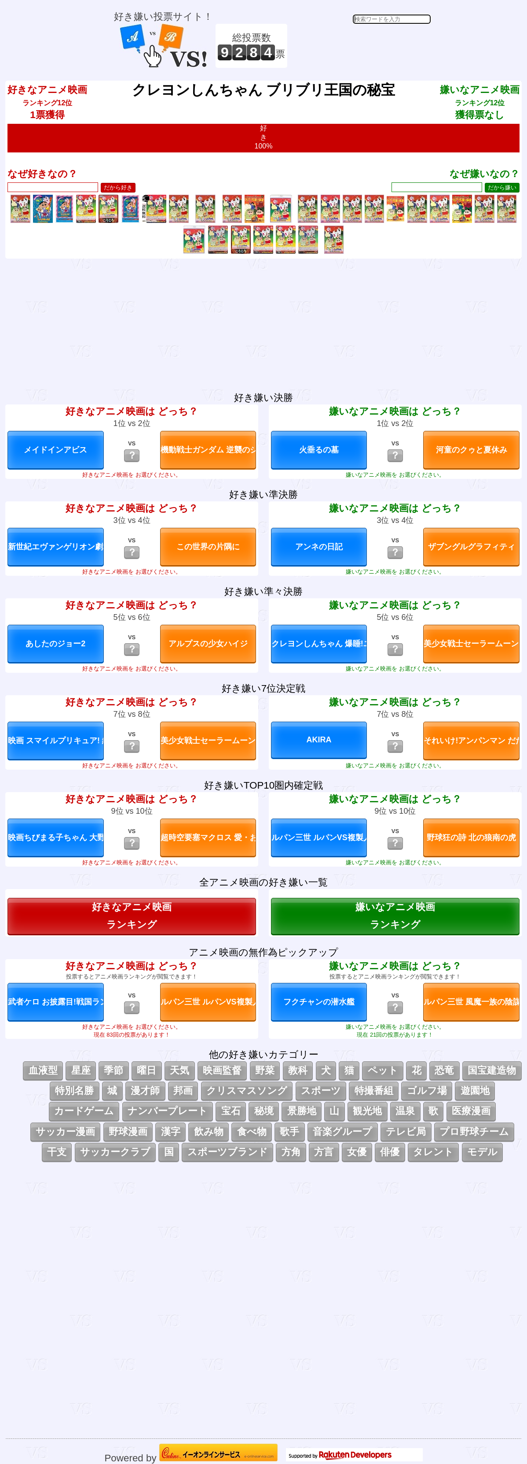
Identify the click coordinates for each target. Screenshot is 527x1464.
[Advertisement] (360, 46)
